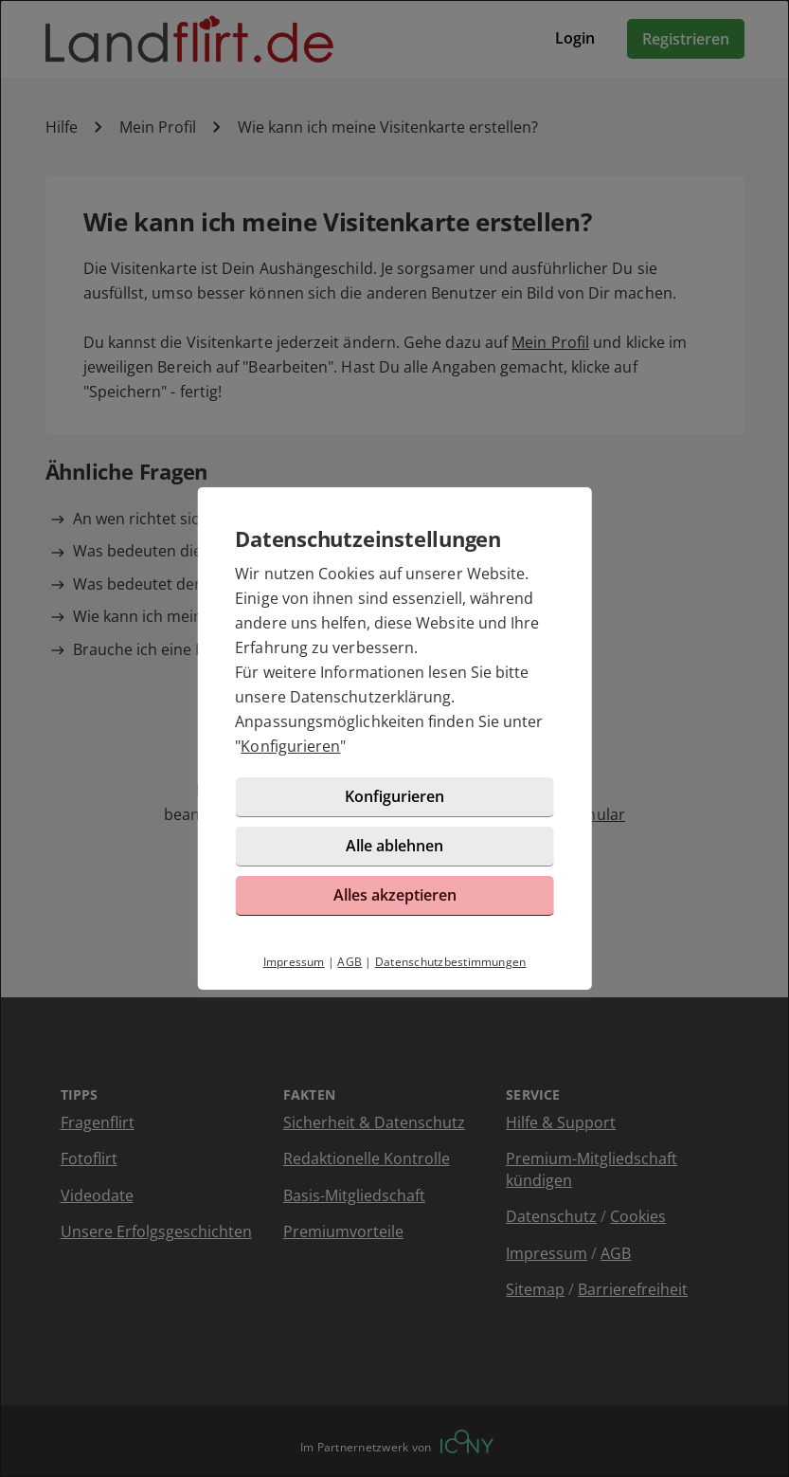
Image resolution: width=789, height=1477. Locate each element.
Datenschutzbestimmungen (451, 962)
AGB (349, 962)
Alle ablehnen (394, 845)
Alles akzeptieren (395, 894)
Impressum (294, 962)
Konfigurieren (290, 746)
